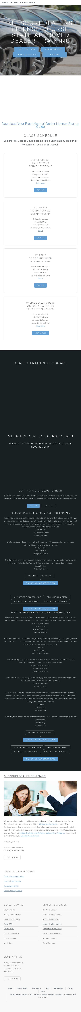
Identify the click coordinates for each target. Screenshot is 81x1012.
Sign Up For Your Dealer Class (40, 583)
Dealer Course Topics (12, 919)
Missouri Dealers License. (48, 824)
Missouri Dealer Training (18, 2)
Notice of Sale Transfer (12, 881)
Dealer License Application (13, 877)
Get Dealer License (49, 910)
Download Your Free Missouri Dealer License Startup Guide (40, 125)
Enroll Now (8, 943)
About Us (49, 506)
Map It (40, 231)
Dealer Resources (49, 943)
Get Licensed (26, 49)
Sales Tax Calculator (50, 938)
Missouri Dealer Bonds (51, 919)
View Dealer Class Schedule (27, 597)
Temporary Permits (11, 886)
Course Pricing (9, 910)
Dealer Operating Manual (13, 891)
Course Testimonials (11, 934)
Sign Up (54, 54)
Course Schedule (10, 938)
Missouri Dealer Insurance (52, 924)
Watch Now (40, 326)
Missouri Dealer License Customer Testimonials (37, 833)
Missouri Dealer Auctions (52, 915)
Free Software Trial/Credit (52, 929)
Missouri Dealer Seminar (30, 836)
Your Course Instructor (12, 915)
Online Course (9, 929)
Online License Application (52, 934)
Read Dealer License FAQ (26, 601)
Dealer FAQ (8, 924)
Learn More (40, 183)
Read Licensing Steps (57, 597)
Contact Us (61, 833)
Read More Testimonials (39, 576)
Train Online (53, 49)
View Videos (40, 333)
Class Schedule (27, 54)
